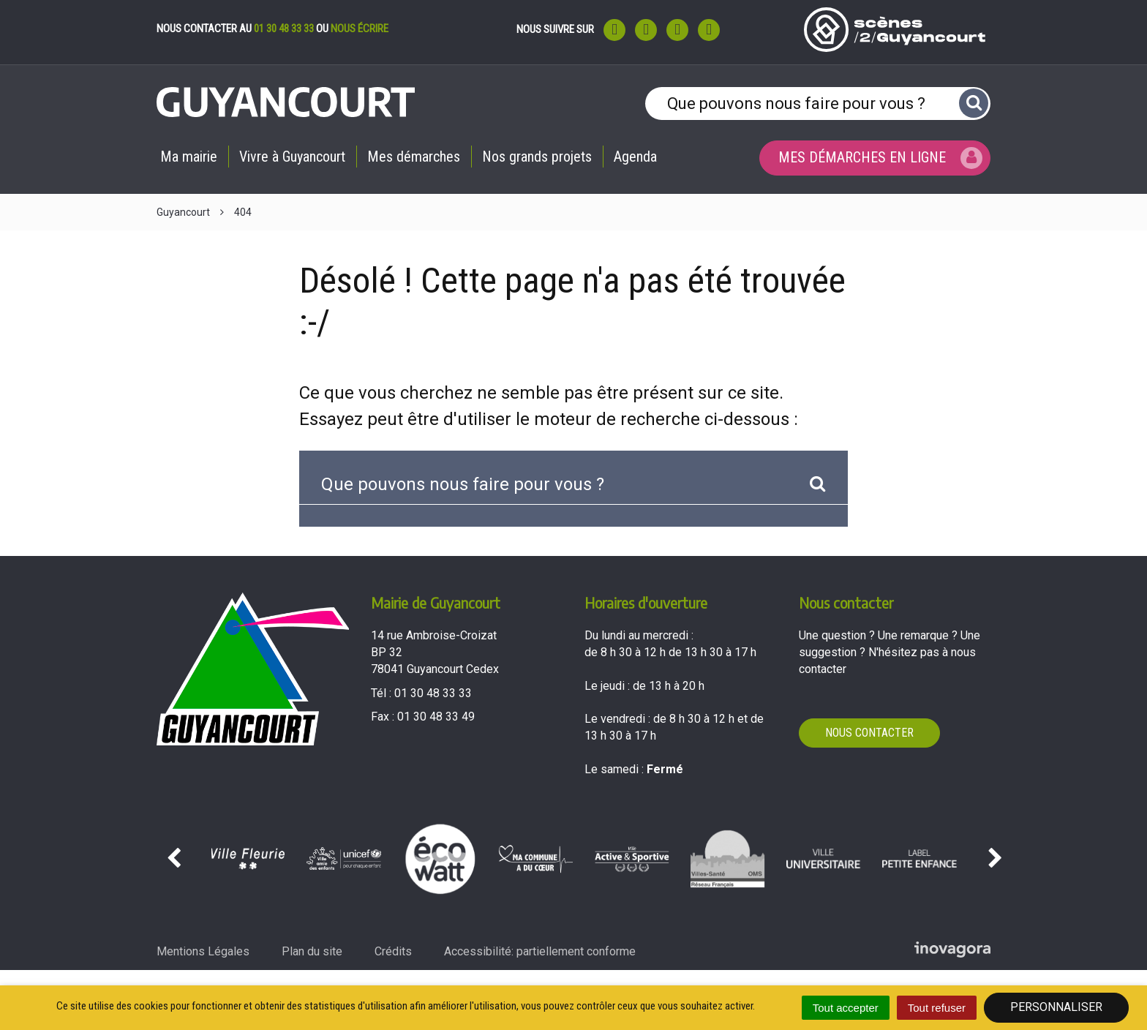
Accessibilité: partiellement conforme (540, 951)
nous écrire (359, 28)
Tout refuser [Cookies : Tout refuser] (937, 1007)
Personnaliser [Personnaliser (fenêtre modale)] (1056, 1007)
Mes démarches (413, 156)
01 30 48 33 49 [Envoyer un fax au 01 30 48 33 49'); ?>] (436, 716)
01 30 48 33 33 (284, 28)
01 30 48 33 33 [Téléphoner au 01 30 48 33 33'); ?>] (433, 693)
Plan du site (312, 951)
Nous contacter (869, 733)
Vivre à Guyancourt (292, 156)
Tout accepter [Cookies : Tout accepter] (846, 1007)
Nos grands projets (537, 156)
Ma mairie (188, 156)
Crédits (393, 951)
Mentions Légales (203, 951)
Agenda (635, 156)
